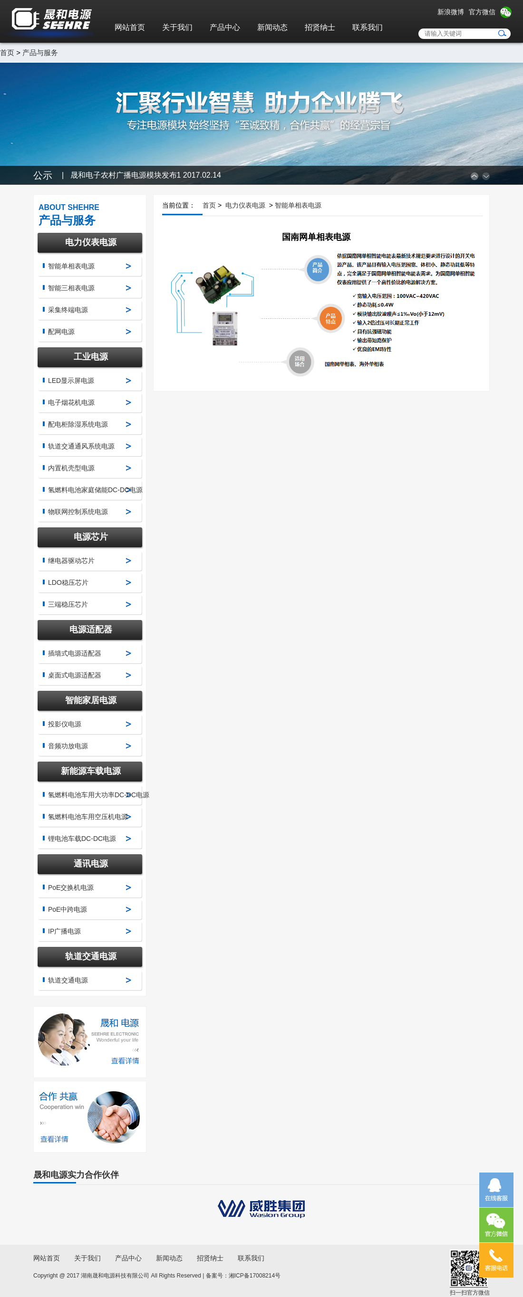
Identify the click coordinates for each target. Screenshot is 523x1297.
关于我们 (177, 27)
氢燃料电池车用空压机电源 (88, 816)
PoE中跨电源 (67, 909)
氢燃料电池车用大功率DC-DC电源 (98, 795)
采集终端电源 (68, 310)
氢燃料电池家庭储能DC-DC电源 (95, 490)
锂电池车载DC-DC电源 (82, 838)
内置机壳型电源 (71, 468)
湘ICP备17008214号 (255, 1275)
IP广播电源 (64, 931)
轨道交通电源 (90, 956)
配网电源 (61, 331)
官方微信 (482, 12)
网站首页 (130, 27)
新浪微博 (450, 12)
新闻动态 (272, 27)
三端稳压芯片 (68, 604)
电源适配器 (90, 629)
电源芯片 (91, 537)
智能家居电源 (90, 700)
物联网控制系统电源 (78, 511)
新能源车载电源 (91, 771)
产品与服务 (40, 52)
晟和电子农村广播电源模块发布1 (145, 175)
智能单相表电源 (71, 266)
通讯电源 (91, 863)
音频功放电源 (68, 746)
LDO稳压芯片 (68, 582)
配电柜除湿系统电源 (78, 424)
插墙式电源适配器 (74, 653)
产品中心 (225, 27)
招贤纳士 (320, 27)
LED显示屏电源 (71, 380)
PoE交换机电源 (71, 887)
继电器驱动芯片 (71, 560)
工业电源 (91, 357)
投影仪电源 (64, 724)
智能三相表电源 (71, 288)
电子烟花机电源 (71, 402)
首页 (7, 52)
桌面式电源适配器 (74, 675)
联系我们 (367, 27)
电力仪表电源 (90, 242)
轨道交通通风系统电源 (81, 446)
